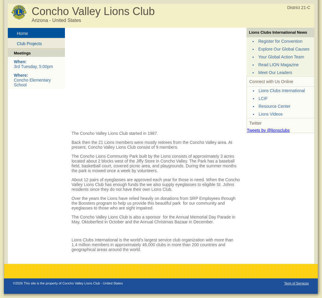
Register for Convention (280, 41)
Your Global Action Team (281, 56)
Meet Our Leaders (275, 72)
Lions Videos (271, 114)
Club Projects (29, 43)
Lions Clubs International (282, 90)
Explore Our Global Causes (283, 49)
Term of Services (296, 283)
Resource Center (274, 106)
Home (22, 33)
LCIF (263, 98)
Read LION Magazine (278, 64)
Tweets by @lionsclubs (268, 130)
